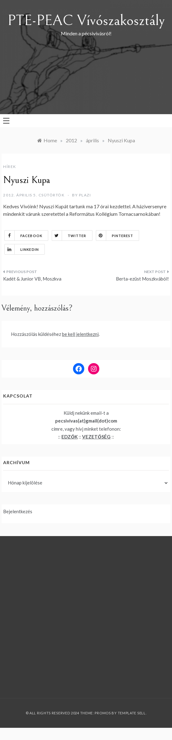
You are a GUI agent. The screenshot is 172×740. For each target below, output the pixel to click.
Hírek (9, 166)
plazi (85, 195)
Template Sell (132, 713)
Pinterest (114, 236)
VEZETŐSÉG (96, 436)
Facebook (23, 236)
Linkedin (22, 249)
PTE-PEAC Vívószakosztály (86, 20)
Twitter (69, 236)
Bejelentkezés (17, 511)
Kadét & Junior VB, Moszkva (32, 278)
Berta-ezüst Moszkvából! (142, 278)
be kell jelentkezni (80, 334)
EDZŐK (69, 436)
